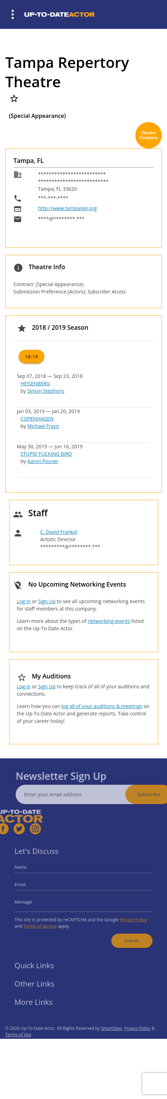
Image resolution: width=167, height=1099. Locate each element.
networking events (109, 621)
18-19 (31, 356)
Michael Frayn (43, 426)
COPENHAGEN (36, 418)
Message (30, 901)
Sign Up (47, 601)
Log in (24, 601)
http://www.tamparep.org (67, 208)
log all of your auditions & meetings (101, 706)
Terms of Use (18, 1044)
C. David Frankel (58, 532)
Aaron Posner (42, 461)
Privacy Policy (128, 917)
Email (27, 886)
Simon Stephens (45, 390)
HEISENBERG (35, 383)
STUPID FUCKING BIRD (46, 453)
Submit (126, 935)
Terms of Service (45, 923)
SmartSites (111, 1037)
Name (28, 870)
